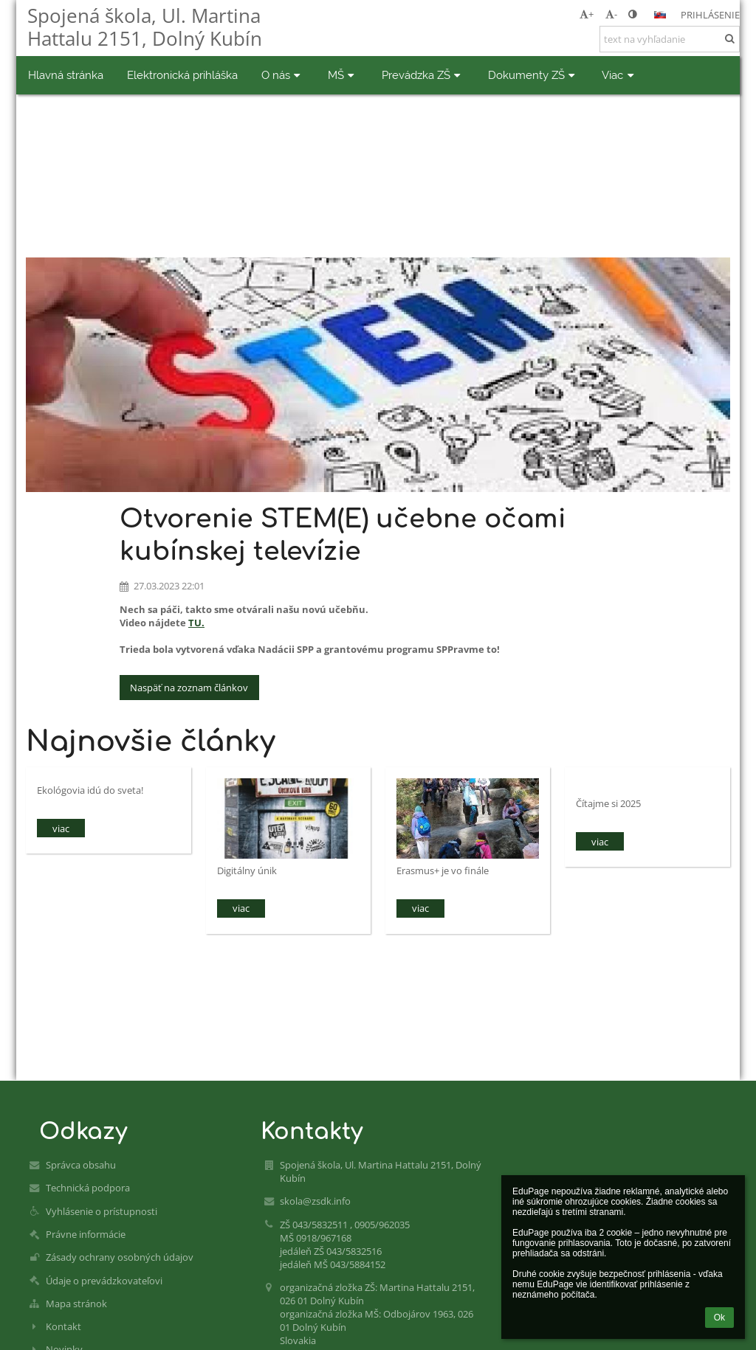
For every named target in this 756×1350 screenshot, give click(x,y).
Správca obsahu (81, 1164)
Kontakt (63, 1326)
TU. (196, 622)
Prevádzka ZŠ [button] (423, 75)
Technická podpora (88, 1187)
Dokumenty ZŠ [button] (533, 75)
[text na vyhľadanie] (669, 39)
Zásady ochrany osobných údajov (119, 1257)
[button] (660, 15)
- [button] (611, 14)
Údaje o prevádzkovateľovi (104, 1280)
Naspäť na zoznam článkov (189, 687)
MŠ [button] (343, 75)
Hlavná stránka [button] (65, 75)
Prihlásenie (710, 14)
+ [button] (587, 14)
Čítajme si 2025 (608, 803)
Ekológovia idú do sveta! (90, 790)
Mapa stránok (76, 1303)
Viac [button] (619, 75)
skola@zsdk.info (315, 1201)
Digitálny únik (247, 870)
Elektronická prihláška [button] (182, 75)
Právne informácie (86, 1234)
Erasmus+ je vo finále (442, 870)
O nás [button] (282, 75)
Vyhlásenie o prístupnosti (101, 1211)
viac (60, 828)
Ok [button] (719, 1317)
